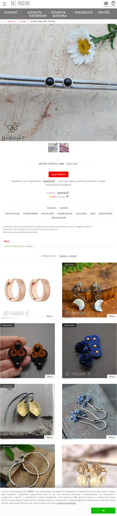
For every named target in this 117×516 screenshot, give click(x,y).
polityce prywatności (67, 503)
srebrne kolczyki (58, 217)
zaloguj (113, 6)
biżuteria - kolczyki (68, 256)
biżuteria (51, 208)
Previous (5, 78)
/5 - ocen (57, 197)
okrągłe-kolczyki (64, 213)
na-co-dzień (81, 213)
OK (103, 510)
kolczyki (63, 208)
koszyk (106, 6)
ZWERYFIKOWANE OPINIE (19, 246)
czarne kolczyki (106, 213)
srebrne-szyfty (47, 213)
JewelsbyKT (49, 181)
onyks (92, 213)
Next (112, 78)
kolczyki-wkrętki (30, 213)
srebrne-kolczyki (12, 213)
